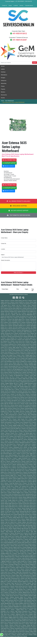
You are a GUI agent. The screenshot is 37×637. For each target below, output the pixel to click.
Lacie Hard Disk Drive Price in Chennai (14, 430)
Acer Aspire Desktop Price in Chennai (9, 530)
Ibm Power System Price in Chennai (13, 463)
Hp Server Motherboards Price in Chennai (27, 452)
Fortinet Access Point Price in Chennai (13, 594)
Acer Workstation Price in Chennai (29, 463)
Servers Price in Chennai (6, 350)
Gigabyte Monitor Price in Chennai (24, 609)
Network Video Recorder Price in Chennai (27, 514)
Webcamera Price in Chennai (12, 456)
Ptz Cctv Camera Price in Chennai (12, 523)
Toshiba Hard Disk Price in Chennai (16, 431)
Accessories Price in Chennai (11, 333)
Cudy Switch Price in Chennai (15, 633)
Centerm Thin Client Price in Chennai (21, 591)
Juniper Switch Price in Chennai (23, 567)
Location (3, 249)
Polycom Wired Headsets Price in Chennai (14, 477)
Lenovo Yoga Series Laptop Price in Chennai (19, 367)
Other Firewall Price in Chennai (16, 534)
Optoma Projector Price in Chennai (13, 508)
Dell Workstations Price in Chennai (29, 330)
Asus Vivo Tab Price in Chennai (27, 409)
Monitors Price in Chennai (18, 303)
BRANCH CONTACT (8, 166)
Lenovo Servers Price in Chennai (22, 341)
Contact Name (4, 238)
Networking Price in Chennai (11, 484)
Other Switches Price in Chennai (29, 542)
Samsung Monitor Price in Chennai (20, 350)
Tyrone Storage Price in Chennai (8, 634)
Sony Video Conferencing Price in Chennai (22, 630)
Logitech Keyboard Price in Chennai (20, 539)
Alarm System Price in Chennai (9, 331)
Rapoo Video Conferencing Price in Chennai (26, 575)
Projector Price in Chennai (7, 447)
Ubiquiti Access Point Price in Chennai (20, 489)
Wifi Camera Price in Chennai (21, 533)
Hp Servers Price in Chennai (24, 335)
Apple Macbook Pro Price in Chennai (16, 349)
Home (2, 100)
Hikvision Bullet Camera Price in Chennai (14, 503)
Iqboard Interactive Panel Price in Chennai (14, 600)
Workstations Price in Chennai (20, 447)
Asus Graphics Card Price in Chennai (21, 411)
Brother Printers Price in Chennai (29, 402)
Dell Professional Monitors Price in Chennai (11, 453)
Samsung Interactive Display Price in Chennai (11, 475)
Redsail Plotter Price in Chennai (12, 620)
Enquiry (10, 5)
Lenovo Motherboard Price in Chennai (9, 388)
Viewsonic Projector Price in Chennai (14, 433)
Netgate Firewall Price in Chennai (28, 626)
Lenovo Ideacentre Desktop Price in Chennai (22, 481)
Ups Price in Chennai (21, 305)
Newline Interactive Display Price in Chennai (18, 580)
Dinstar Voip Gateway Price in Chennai (16, 494)
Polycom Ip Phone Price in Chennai (17, 625)
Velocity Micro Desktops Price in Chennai (22, 616)
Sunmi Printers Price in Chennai (15, 497)
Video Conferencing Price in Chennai (14, 414)
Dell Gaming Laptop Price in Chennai (27, 456)
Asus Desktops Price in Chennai (12, 352)
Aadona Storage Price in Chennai (16, 550)
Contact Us (4, 5)
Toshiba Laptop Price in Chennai (18, 461)
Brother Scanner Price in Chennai (22, 405)
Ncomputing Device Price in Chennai (13, 450)
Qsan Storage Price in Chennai (29, 570)
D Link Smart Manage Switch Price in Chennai (11, 417)
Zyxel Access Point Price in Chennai (24, 587)
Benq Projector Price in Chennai (15, 406)
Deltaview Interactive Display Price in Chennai (21, 597)
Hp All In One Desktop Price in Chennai (13, 391)
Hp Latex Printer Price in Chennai (29, 450)
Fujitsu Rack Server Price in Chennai (24, 612)
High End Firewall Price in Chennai (20, 439)
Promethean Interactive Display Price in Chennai (23, 581)
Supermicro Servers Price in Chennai (24, 614)
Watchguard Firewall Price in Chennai (28, 442)
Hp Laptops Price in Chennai (30, 303)
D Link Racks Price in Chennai (17, 397)
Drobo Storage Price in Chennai (28, 566)
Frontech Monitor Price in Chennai (15, 601)
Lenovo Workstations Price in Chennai (17, 322)
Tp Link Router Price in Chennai (12, 511)
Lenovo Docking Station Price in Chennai (10, 389)
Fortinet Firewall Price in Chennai (22, 302)
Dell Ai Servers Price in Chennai (24, 480)
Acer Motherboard (9, 100)
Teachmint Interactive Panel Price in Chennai (19, 623)
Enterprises (3, 80)
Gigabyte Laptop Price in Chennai (16, 617)
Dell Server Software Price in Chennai (13, 311)
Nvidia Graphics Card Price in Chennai (23, 300)
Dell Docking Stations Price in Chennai (25, 466)
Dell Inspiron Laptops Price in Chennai (27, 445)
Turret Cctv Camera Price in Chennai (13, 520)
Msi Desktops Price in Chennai (27, 552)
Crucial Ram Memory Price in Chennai (18, 483)
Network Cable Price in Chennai (23, 459)
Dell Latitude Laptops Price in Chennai (21, 319)
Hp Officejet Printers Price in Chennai (17, 353)
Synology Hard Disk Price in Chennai (14, 509)
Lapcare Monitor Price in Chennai (26, 608)
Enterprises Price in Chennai (19, 420)
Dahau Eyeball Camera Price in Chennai (14, 506)
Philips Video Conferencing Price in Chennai (26, 572)
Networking (3, 83)
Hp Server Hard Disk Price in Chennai (13, 378)
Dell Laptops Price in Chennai (9, 305)
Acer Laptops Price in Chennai (29, 339)
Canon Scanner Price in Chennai (25, 419)
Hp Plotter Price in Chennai (29, 391)
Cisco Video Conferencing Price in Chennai (19, 584)
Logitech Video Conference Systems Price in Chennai (12, 408)
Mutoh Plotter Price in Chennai (19, 605)
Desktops (3, 72)
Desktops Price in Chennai (30, 349)
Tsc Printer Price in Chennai (15, 619)
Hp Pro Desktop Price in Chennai (20, 472)
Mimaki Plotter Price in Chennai (12, 603)
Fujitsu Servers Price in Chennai (8, 612)
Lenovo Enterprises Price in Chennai (28, 422)
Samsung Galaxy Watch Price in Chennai (17, 366)
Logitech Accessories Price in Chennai (27, 458)
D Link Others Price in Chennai (22, 394)
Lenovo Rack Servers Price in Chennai (21, 342)
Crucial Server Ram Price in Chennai (17, 519)
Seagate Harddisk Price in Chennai (25, 434)
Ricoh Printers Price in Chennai (22, 470)
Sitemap (26, 294)
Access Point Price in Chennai (7, 469)
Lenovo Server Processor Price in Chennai (10, 381)
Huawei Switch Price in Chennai (17, 569)
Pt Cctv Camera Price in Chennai (25, 544)
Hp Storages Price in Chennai (25, 317)
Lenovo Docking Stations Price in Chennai (26, 467)
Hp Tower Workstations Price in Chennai (26, 345)
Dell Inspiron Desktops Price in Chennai (21, 325)
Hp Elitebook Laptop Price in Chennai (13, 339)
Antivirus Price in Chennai (24, 495)
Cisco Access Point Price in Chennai (19, 370)
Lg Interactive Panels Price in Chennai (27, 388)
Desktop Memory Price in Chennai (21, 517)
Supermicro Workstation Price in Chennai (18, 606)
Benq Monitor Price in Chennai (15, 416)
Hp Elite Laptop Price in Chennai (24, 487)
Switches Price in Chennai (24, 484)
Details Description (5, 260)
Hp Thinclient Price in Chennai (29, 417)
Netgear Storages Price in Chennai (21, 425)
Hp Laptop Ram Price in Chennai (8, 464)
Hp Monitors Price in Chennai (15, 344)
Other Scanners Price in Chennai (27, 536)
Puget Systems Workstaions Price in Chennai (25, 611)
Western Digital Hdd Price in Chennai (23, 384)
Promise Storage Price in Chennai (9, 516)
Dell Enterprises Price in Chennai (12, 422)
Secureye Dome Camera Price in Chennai (15, 548)
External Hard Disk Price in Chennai (19, 491)
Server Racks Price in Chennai (25, 553)
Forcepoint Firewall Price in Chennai (28, 559)
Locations (16, 5)
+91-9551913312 (19, 33)
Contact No (3, 243)
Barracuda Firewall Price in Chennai (12, 559)
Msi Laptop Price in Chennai (11, 434)
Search (34, 62)
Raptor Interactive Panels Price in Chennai (26, 512)
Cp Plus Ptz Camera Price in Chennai (28, 523)
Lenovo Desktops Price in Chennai (15, 338)
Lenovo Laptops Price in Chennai (20, 306)
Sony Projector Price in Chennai (21, 436)
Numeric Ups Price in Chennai (25, 399)
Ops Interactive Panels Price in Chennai (24, 537)
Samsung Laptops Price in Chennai (25, 464)
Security (3, 97)
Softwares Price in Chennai (12, 495)
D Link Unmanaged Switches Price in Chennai (26, 392)
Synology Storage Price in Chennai (9, 445)
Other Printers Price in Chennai (12, 536)
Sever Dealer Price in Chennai (20, 636)
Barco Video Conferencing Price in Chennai (10, 576)
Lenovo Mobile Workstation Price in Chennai (15, 455)
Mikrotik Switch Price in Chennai (12, 556)
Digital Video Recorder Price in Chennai (9, 514)
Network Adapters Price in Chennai (21, 492)
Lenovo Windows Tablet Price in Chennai (18, 363)
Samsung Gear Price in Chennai (12, 409)
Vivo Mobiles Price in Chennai (29, 406)
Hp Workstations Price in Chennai (8, 345)
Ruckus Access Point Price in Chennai (15, 595)
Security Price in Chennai (13, 486)
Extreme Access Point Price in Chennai (23, 586)
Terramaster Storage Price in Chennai (17, 564)
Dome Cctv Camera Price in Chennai (14, 498)
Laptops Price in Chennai (11, 438)
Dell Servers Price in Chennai (19, 328)
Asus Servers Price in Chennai (22, 545)
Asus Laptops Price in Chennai (14, 355)
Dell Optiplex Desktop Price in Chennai (21, 320)
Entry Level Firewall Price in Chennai (17, 441)
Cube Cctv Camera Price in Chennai (13, 522)
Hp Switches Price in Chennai (26, 316)
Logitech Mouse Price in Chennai (8, 459)
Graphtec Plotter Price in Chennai (26, 603)
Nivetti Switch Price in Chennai (19, 622)
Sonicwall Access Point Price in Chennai (23, 628)
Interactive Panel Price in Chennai (26, 573)
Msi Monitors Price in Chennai (14, 542)
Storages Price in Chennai (26, 361)
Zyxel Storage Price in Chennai (12, 566)
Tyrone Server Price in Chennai (29, 633)
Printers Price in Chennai (25, 352)
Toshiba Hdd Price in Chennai (12, 552)
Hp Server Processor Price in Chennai (26, 374)
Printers (3, 86)
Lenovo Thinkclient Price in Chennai (13, 570)
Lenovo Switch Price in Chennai (16, 448)
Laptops (3, 69)
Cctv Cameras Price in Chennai (27, 486)
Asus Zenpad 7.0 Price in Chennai (12, 359)
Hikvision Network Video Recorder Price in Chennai (24, 528)
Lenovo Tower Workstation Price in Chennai (10, 361)
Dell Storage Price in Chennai (25, 438)
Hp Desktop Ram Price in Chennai (9, 419)
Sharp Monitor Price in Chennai (12, 608)
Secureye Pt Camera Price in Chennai (9, 544)
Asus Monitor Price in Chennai (18, 400)
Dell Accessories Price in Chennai (26, 333)
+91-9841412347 (19, 40)
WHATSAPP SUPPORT (9, 163)
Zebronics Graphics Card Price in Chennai (17, 547)
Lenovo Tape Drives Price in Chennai (9, 423)
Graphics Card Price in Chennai (8, 300)
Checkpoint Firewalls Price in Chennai (13, 558)
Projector (3, 89)
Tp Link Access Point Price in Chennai (23, 469)
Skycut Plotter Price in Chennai (26, 620)
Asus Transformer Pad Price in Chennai (13, 356)
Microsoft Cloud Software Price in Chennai (18, 364)
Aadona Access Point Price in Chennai (9, 573)
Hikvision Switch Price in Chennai (8, 512)
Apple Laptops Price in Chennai (20, 347)
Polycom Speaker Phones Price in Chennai (22, 478)
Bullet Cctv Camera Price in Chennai (13, 502)
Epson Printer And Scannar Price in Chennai (11, 444)
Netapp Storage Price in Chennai (20, 562)
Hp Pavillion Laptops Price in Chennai (17, 541)
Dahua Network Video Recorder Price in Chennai (18, 531)
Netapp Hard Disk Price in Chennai (9, 458)
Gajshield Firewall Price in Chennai (9, 561)
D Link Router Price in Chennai (8, 394)
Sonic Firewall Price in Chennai (12, 442)
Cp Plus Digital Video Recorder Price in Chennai (16, 527)
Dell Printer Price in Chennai (30, 473)
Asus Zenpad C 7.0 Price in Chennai (28, 359)
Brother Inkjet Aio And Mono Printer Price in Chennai (13, 403)
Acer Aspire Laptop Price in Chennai (9, 452)
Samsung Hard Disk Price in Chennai (28, 511)
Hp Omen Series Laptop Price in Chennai (18, 308)
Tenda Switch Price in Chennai (7, 628)
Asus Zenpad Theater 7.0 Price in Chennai (15, 358)
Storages (3, 77)
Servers (3, 66)
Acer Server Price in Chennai (11, 374)
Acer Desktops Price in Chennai (8, 341)
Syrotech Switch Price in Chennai (25, 634)
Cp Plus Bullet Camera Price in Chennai (14, 505)
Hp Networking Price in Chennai (21, 375)
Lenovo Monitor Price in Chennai (29, 416)
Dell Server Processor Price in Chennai (16, 310)
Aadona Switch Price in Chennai (8, 567)
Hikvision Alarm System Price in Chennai (22, 324)
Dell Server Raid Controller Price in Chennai (16, 313)
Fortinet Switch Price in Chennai (8, 572)
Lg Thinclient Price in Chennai (15, 592)
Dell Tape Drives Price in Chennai (12, 316)
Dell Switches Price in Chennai (11, 399)
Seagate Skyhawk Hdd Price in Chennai (14, 383)
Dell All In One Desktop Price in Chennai (17, 372)
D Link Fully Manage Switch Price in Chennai (21, 369)
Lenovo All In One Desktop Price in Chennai (20, 395)
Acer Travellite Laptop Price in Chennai (14, 500)
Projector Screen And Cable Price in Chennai (16, 428)
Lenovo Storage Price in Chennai (25, 423)
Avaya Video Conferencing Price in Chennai (15, 578)
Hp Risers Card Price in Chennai (15, 380)
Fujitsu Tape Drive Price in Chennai (19, 583)
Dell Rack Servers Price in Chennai (13, 330)
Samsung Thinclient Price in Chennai (22, 589)
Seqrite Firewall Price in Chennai (24, 561)
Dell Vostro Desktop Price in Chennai (21, 327)
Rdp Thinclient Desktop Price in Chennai (27, 386)
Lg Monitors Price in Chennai (14, 402)
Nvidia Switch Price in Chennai (18, 555)
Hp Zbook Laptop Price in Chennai (15, 473)
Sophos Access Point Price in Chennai (20, 631)
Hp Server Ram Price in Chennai (29, 380)
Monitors (3, 92)
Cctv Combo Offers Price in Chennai (9, 525)
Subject (2, 254)
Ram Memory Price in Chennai (25, 516)
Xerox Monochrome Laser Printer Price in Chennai (19, 427)
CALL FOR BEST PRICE (9, 160)
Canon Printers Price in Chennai (28, 444)
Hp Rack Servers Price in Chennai (29, 344)
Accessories (4, 94)
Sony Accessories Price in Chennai (19, 336)
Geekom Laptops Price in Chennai (12, 626)
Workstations (4, 74)
